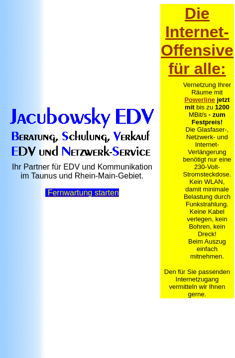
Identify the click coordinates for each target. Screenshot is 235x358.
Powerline (199, 99)
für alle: (197, 69)
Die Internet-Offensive (197, 31)
